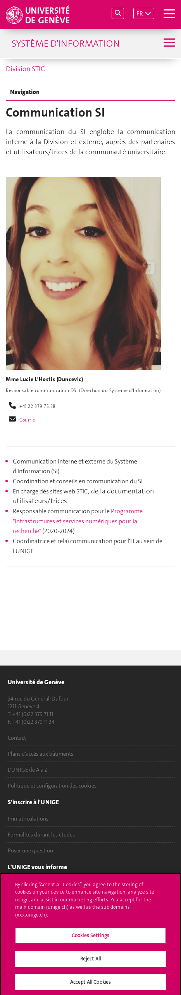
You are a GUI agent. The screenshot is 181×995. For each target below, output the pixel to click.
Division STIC (25, 68)
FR (139, 13)
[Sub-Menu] (168, 43)
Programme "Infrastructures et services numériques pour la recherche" (78, 521)
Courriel (28, 420)
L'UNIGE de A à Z (28, 769)
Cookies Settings (90, 937)
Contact (17, 737)
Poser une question (30, 850)
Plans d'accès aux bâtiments (40, 753)
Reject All (90, 960)
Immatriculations (28, 818)
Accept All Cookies (90, 984)
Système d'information (66, 43)
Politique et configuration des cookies (52, 785)
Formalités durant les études (41, 834)
